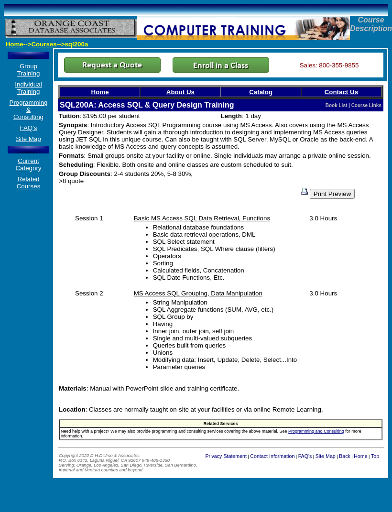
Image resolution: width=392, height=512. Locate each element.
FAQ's (28, 127)
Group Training (28, 70)
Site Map (28, 138)
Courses (43, 44)
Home (14, 44)
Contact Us (341, 92)
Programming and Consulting (316, 431)
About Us (180, 92)
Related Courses (29, 182)
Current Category (28, 164)
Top (375, 456)
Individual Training (28, 88)
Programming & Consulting (29, 109)
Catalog (260, 92)
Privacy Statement (226, 456)
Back (344, 456)
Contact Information (272, 456)
